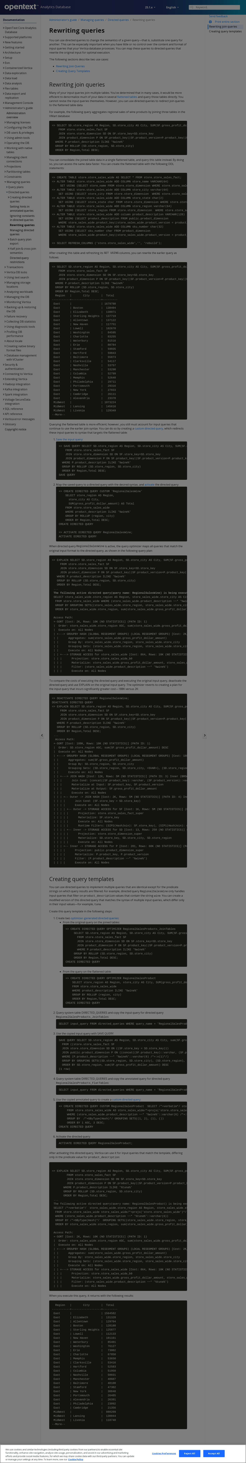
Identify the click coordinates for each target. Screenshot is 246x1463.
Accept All (214, 1456)
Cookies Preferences (164, 1456)
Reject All (189, 1456)
